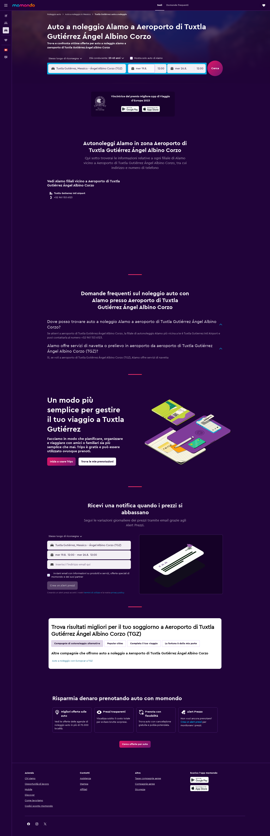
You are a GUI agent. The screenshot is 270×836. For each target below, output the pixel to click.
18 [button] (88, 125)
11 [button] (88, 117)
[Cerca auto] (5, 30)
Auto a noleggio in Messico (84, 14)
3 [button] (80, 108)
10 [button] (79, 117)
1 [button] (121, 100)
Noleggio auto (60, 14)
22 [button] (121, 125)
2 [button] (129, 100)
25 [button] (88, 133)
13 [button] (104, 117)
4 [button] (88, 108)
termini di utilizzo (98, 593)
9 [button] (129, 108)
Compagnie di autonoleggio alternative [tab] (83, 643)
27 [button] (104, 133)
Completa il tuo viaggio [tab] (150, 643)
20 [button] (104, 125)
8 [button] (121, 108)
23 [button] (129, 125)
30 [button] (129, 133)
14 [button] (113, 117)
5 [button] (96, 108)
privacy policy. (124, 593)
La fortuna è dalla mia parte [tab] (187, 643)
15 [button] (121, 117)
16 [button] (129, 117)
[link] (67, 461)
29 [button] (121, 133)
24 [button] (79, 133)
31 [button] (80, 141)
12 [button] (96, 117)
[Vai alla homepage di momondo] (23, 5)
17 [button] (80, 125)
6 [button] (104, 108)
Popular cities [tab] (121, 643)
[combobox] (70, 58)
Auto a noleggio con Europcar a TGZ (78, 661)
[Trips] (5, 40)
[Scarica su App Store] (211, 788)
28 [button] (112, 133)
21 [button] (113, 125)
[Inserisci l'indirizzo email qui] (98, 564)
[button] (6, 5)
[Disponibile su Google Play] (211, 780)
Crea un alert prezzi (197, 722)
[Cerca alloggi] (5, 23)
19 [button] (96, 125)
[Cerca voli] (5, 15)
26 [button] (96, 133)
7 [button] (112, 108)
